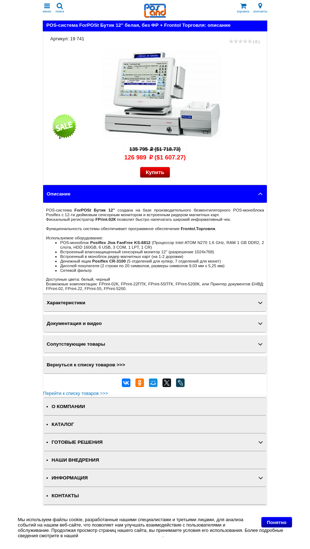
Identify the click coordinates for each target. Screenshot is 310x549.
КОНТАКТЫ (65, 495)
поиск (60, 8)
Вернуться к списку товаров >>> (86, 364)
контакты (260, 8)
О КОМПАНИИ (68, 406)
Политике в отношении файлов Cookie (120, 535)
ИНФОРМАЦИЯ (70, 478)
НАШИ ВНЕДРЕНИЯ (75, 460)
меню (47, 8)
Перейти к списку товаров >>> (75, 393)
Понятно (276, 522)
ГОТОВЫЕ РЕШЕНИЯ (77, 442)
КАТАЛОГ (63, 424)
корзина (243, 8)
